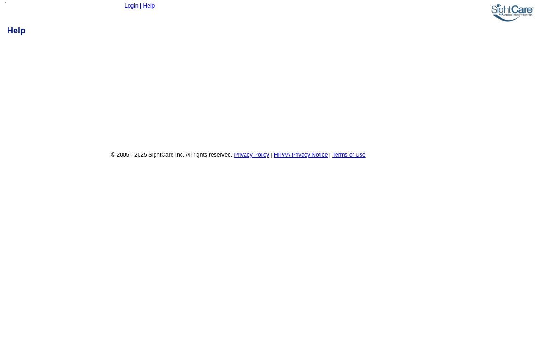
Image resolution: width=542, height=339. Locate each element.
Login (131, 5)
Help (149, 5)
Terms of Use (349, 155)
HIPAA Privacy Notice (301, 155)
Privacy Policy (251, 155)
